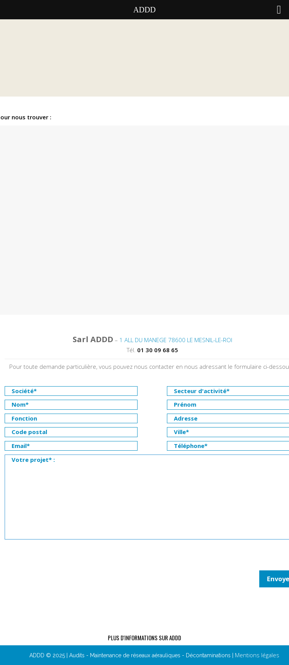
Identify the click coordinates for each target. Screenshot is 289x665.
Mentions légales (257, 655)
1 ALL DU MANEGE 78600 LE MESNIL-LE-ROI (175, 340)
